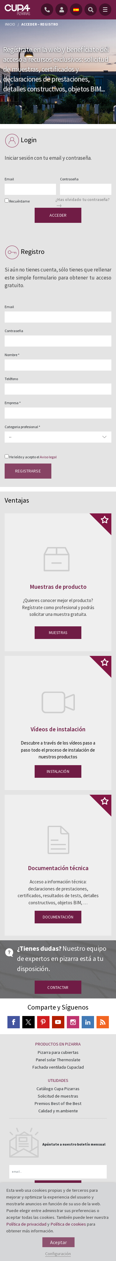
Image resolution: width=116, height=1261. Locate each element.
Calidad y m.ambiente (58, 1111)
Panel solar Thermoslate (58, 1059)
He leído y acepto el (33, 457)
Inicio (10, 24)
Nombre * (12, 354)
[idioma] (76, 9)
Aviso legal (48, 457)
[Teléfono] (48, 9)
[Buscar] (90, 9)
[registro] (62, 9)
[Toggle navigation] (105, 9)
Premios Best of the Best (58, 1103)
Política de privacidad (26, 1224)
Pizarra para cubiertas (58, 1052)
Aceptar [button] (58, 1242)
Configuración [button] (58, 1253)
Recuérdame (19, 201)
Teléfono (11, 378)
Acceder (58, 215)
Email (9, 179)
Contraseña (69, 179)
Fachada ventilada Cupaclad (58, 1067)
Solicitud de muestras (58, 1096)
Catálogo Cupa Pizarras (58, 1088)
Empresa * (13, 402)
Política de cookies (68, 1224)
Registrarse (28, 471)
